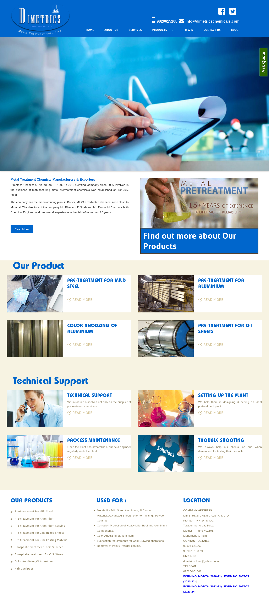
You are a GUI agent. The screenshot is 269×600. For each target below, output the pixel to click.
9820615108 (167, 21)
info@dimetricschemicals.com (213, 21)
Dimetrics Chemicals (53, 594)
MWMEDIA (248, 594)
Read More (28, 234)
